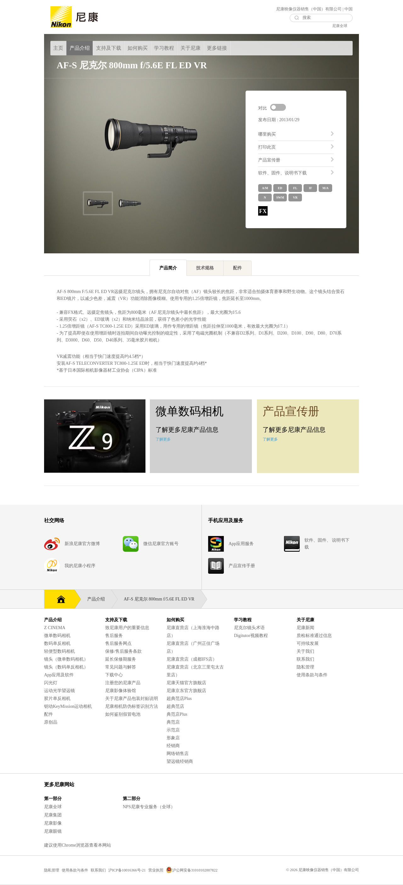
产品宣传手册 (242, 565)
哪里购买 (267, 134)
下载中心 (114, 675)
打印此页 (267, 147)
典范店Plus (177, 714)
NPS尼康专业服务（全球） (149, 806)
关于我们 (305, 651)
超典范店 (175, 706)
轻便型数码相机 (59, 651)
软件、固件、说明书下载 (282, 173)
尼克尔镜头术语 (249, 627)
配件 (48, 714)
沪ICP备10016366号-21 (127, 870)
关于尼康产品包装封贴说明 (131, 698)
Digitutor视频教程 (251, 635)
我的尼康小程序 (80, 565)
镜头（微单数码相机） (66, 659)
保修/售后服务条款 (123, 651)
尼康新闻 (305, 627)
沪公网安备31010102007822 (192, 870)
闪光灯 (50, 682)
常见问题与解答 (120, 667)
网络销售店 (178, 753)
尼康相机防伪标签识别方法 (131, 706)
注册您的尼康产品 (122, 682)
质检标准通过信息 (314, 635)
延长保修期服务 (120, 659)
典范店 (173, 722)
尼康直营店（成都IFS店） (192, 659)
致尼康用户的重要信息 (127, 627)
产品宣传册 (269, 160)
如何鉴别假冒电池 (122, 714)
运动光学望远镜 (59, 690)
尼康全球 (339, 26)
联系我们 (305, 659)
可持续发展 (308, 643)
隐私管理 (305, 667)
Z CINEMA (54, 627)
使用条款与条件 (312, 675)
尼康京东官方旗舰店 (186, 690)
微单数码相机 (57, 635)
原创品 (50, 722)
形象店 (173, 738)
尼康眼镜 (53, 831)
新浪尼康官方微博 (82, 543)
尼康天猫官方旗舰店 (186, 682)
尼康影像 (53, 823)
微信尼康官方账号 (161, 543)
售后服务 (114, 635)
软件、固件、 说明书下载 (327, 544)
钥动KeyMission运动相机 (68, 706)
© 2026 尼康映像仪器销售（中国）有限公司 (322, 870)
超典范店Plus (179, 698)
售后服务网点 (118, 643)
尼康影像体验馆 (120, 690)
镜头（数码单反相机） (66, 667)
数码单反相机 (57, 643)
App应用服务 (241, 543)
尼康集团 (53, 815)
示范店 (173, 730)
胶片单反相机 (57, 698)
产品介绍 (99, 599)
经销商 (173, 745)
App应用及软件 (59, 675)
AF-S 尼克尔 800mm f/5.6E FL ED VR (162, 599)
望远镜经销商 (180, 761)
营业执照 (155, 870)
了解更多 (163, 439)
